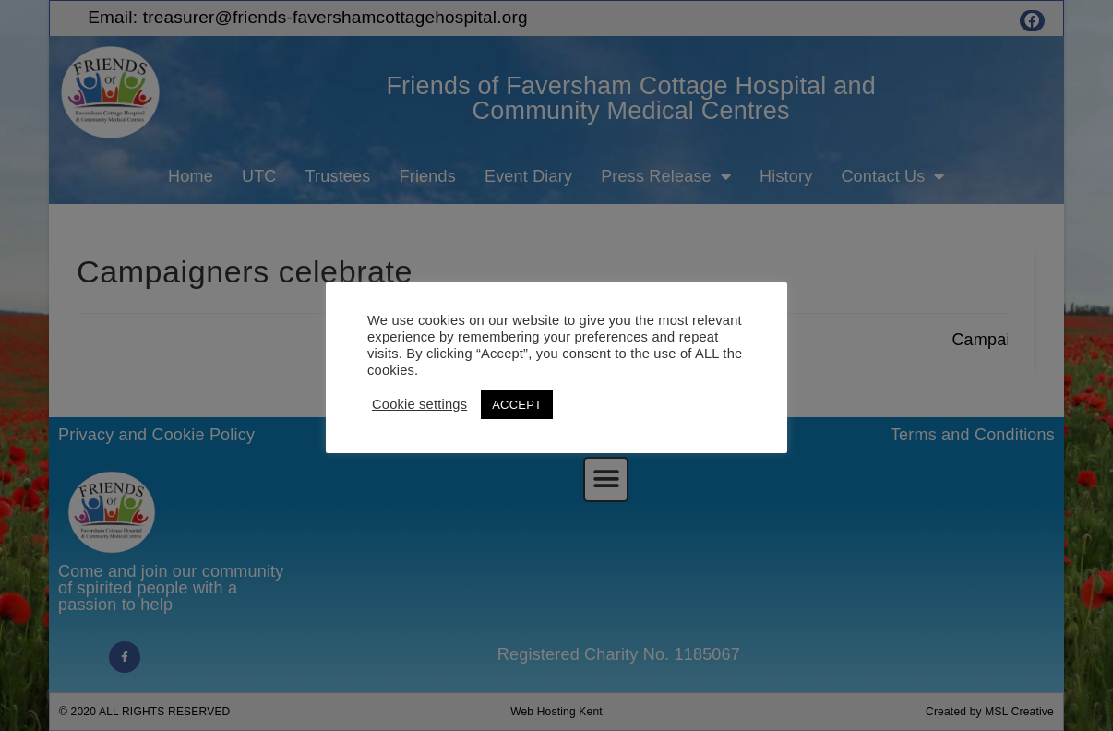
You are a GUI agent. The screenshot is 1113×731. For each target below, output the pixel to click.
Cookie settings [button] (419, 404)
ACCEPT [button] (517, 405)
